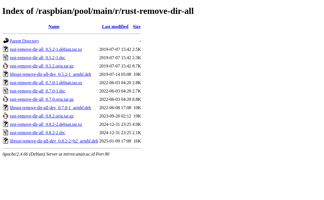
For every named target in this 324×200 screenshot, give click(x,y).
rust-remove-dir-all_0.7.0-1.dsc (37, 91)
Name (53, 26)
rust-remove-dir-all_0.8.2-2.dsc (37, 132)
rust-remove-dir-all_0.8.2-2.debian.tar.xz (46, 124)
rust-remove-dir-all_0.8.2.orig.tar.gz (42, 116)
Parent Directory (24, 41)
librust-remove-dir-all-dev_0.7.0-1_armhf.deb (50, 107)
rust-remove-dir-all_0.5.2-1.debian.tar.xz (46, 49)
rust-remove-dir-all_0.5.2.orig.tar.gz (42, 66)
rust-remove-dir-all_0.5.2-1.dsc (37, 57)
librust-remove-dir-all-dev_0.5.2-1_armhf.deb (50, 74)
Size (137, 26)
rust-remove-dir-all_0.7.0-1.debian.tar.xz (46, 82)
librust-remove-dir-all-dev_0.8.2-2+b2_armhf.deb (54, 141)
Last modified (115, 26)
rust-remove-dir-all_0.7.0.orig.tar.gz (42, 99)
